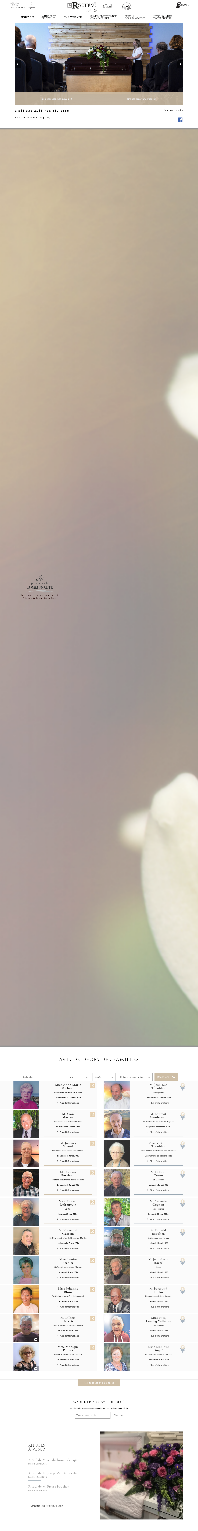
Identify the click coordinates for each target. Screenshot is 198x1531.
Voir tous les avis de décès (99, 1382)
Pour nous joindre (173, 110)
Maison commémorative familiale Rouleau (83, 7)
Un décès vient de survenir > (56, 98)
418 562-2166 (57, 111)
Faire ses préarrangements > (141, 98)
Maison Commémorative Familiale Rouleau (126, 6)
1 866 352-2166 (29, 111)
